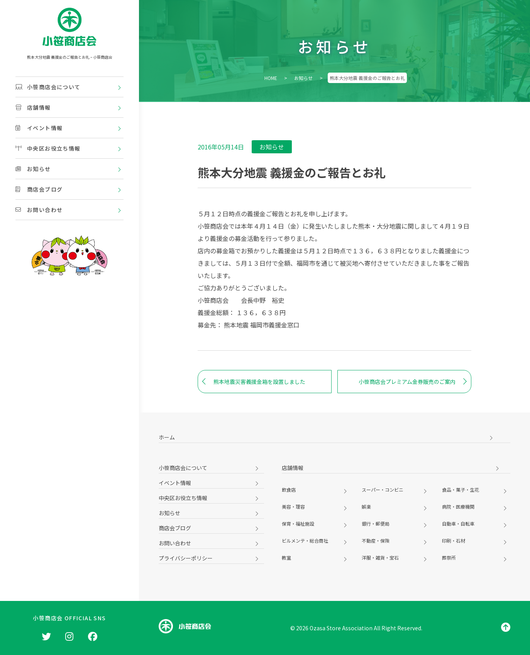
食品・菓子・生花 (460, 489)
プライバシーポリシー (186, 558)
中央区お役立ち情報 (48, 148)
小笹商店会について (48, 86)
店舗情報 (33, 107)
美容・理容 (293, 506)
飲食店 (289, 489)
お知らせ (33, 168)
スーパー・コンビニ (382, 489)
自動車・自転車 (458, 523)
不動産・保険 (375, 540)
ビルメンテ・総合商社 (305, 540)
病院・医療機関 (458, 506)
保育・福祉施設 (298, 523)
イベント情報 (39, 127)
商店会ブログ (39, 189)
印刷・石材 (453, 540)
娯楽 (366, 506)
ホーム (167, 437)
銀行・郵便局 (375, 523)
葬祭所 (449, 557)
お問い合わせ (39, 209)
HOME (270, 78)
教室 (286, 557)
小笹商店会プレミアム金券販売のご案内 (413, 381)
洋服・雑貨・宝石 (380, 557)
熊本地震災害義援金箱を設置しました (253, 381)
